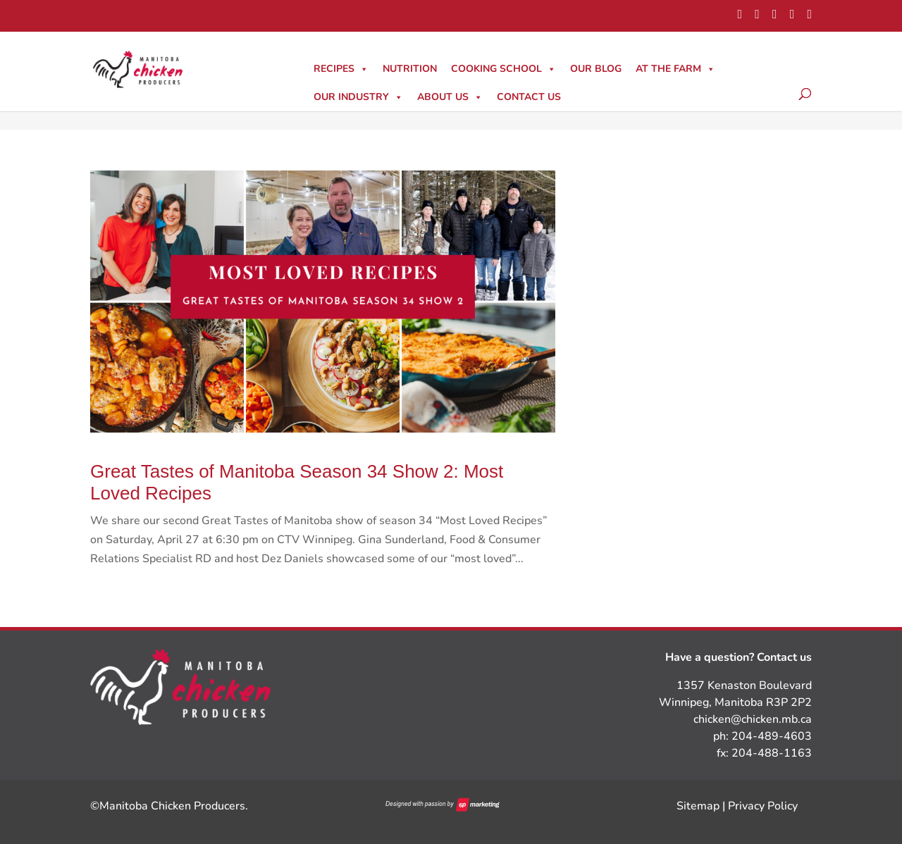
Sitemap (697, 806)
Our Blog (596, 68)
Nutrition (410, 68)
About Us (450, 97)
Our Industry (358, 97)
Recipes (341, 68)
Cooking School (503, 68)
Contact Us (529, 97)
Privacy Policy (763, 806)
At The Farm (675, 68)
